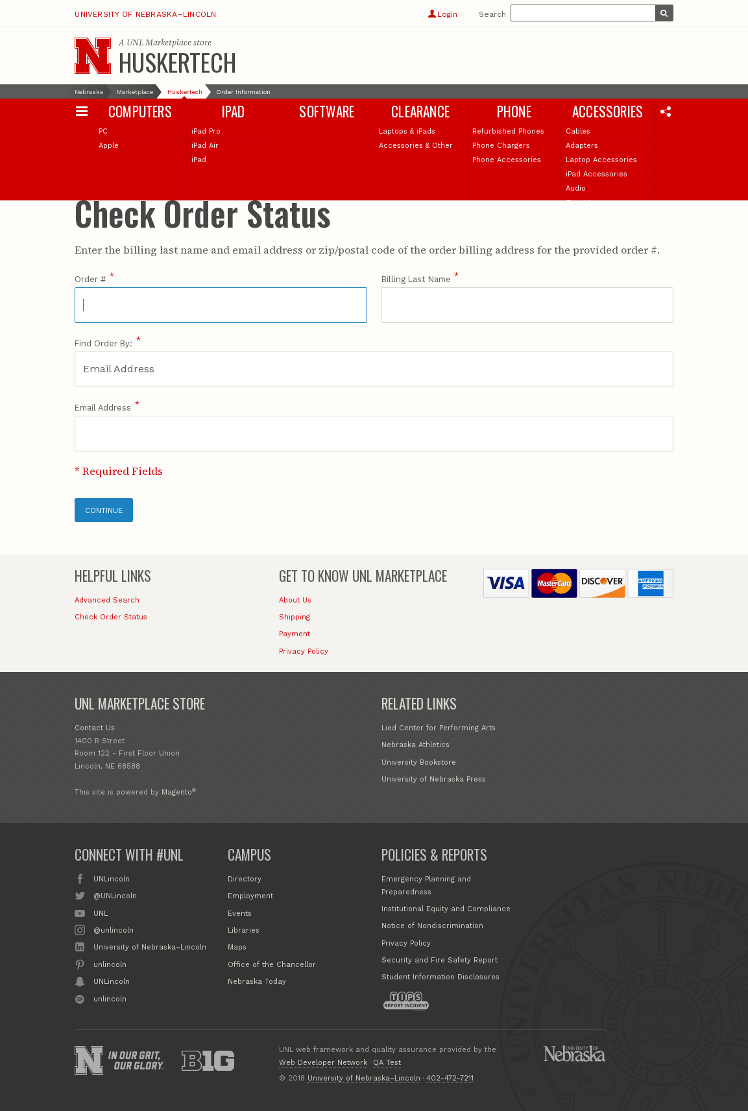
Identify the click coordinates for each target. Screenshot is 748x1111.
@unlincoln (113, 929)
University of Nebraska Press (433, 779)
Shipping (294, 617)
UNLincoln (111, 878)
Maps (237, 947)
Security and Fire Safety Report (439, 960)
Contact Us (95, 728)
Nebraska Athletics (415, 745)
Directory (244, 879)
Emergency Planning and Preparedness (426, 885)
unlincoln (110, 964)
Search (492, 14)
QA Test (387, 1062)
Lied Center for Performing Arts (438, 728)
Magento (177, 792)
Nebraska (89, 91)
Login (442, 14)
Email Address (103, 407)
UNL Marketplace (159, 42)
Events (240, 913)
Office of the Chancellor (272, 965)
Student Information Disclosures (440, 977)
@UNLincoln (115, 895)
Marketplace (135, 91)
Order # (90, 279)
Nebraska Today (257, 981)
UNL (100, 912)
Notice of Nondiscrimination (432, 926)
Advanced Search (107, 600)
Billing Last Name (416, 279)
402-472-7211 (450, 1078)
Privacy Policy (303, 651)
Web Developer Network (323, 1062)
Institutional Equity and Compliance (446, 909)
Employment (250, 896)
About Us (295, 600)
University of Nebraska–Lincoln (145, 14)
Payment (294, 634)
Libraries (243, 930)
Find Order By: (103, 343)
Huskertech (177, 61)
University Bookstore (418, 762)
